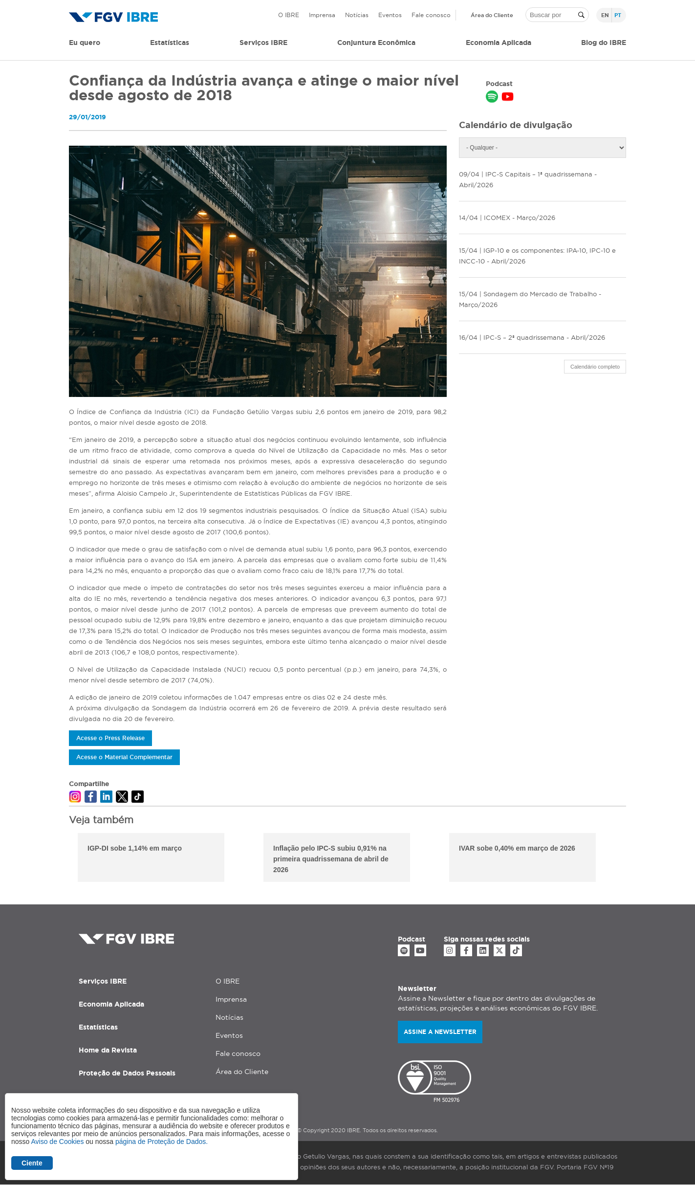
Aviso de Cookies (57, 1141)
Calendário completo (595, 367)
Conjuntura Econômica (376, 42)
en (605, 15)
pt (617, 15)
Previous (61, 859)
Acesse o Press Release (110, 738)
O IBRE (288, 15)
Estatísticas (169, 42)
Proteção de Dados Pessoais (127, 1073)
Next (633, 859)
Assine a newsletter (440, 1032)
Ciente (32, 1163)
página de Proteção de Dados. (161, 1141)
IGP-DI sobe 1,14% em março (134, 848)
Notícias (357, 15)
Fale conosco (431, 15)
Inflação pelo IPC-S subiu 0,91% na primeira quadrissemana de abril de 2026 (331, 859)
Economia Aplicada (111, 1004)
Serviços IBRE (103, 981)
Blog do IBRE (603, 42)
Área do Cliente (492, 15)
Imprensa (322, 15)
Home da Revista (108, 1050)
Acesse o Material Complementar (124, 757)
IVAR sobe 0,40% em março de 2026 (517, 848)
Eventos (390, 15)
